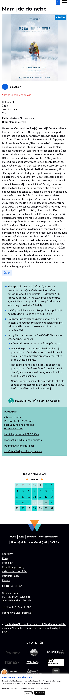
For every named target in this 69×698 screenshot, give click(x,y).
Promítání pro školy (13, 567)
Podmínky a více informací (19, 446)
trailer (61, 17)
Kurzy (5, 558)
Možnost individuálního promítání (23, 440)
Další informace (10, 576)
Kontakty (7, 554)
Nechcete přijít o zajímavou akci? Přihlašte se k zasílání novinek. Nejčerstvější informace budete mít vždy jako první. (34, 628)
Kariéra (6, 580)
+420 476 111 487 (13, 428)
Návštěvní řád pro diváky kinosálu (23, 451)
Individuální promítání (14, 571)
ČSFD (7, 273)
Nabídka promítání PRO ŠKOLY (21, 434)
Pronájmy (7, 563)
